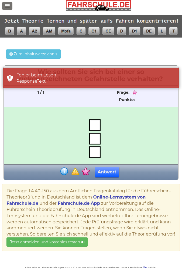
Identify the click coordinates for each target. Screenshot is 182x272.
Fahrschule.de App (79, 203)
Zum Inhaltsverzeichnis (33, 54)
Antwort (107, 171)
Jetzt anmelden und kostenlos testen (47, 242)
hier (145, 267)
